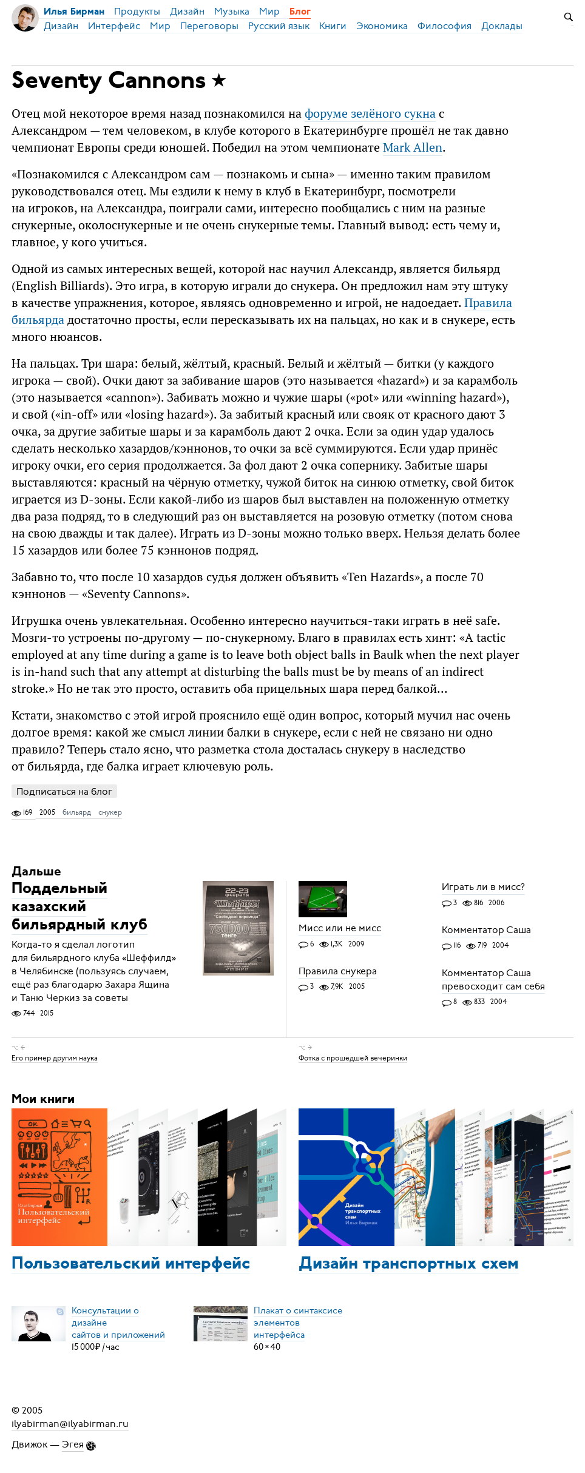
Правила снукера (338, 971)
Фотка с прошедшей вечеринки (353, 1057)
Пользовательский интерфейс (131, 1264)
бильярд (77, 812)
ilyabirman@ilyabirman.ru (70, 1424)
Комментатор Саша (486, 930)
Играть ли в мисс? (483, 887)
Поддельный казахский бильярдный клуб (79, 907)
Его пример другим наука (55, 1057)
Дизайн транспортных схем (409, 1264)
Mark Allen (412, 147)
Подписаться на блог (64, 791)
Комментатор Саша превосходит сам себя (493, 979)
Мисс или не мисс (340, 928)
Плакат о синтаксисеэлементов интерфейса (298, 1322)
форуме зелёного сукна (370, 113)
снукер (110, 812)
